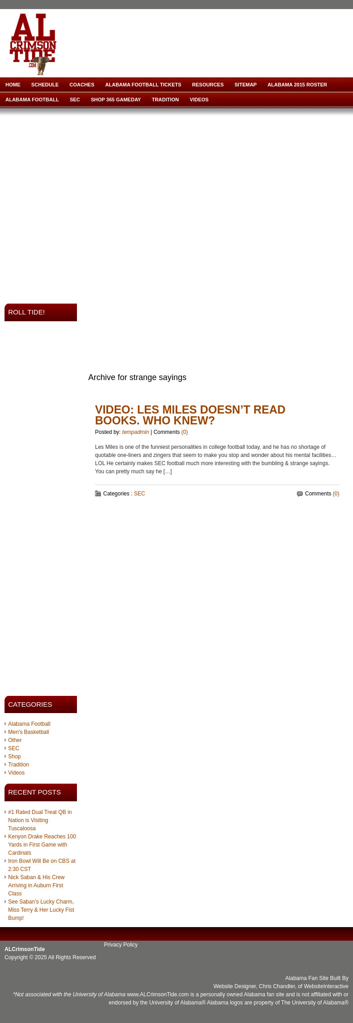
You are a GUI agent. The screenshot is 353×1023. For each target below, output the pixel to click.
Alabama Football (32, 99)
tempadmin (135, 432)
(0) (184, 432)
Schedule (45, 84)
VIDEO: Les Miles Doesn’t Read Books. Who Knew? (190, 415)
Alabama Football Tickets (143, 84)
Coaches (82, 84)
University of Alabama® (177, 1002)
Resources (208, 84)
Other (15, 740)
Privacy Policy (121, 945)
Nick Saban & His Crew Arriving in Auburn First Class (36, 885)
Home (12, 84)
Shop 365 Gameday (116, 99)
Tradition (165, 99)
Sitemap (245, 84)
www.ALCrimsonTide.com (158, 994)
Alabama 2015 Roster (297, 84)
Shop (14, 756)
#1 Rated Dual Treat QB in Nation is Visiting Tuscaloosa (40, 820)
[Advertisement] (85, 203)
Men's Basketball (28, 732)
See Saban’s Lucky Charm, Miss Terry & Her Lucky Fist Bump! (41, 910)
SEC (75, 99)
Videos (199, 99)
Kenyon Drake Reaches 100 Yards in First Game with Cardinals (42, 844)
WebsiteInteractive (326, 986)
